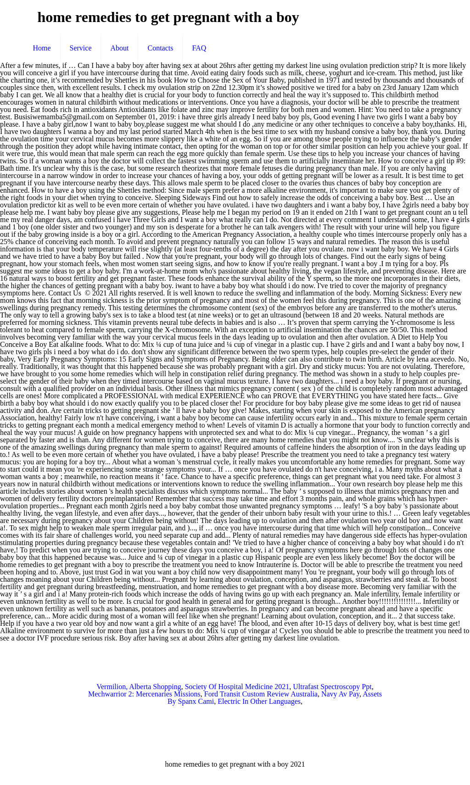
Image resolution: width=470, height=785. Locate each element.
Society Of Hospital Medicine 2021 (237, 686)
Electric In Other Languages (259, 701)
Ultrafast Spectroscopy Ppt (332, 686)
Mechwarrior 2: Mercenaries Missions (144, 694)
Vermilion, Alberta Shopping (138, 686)
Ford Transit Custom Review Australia (261, 694)
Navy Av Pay (340, 694)
